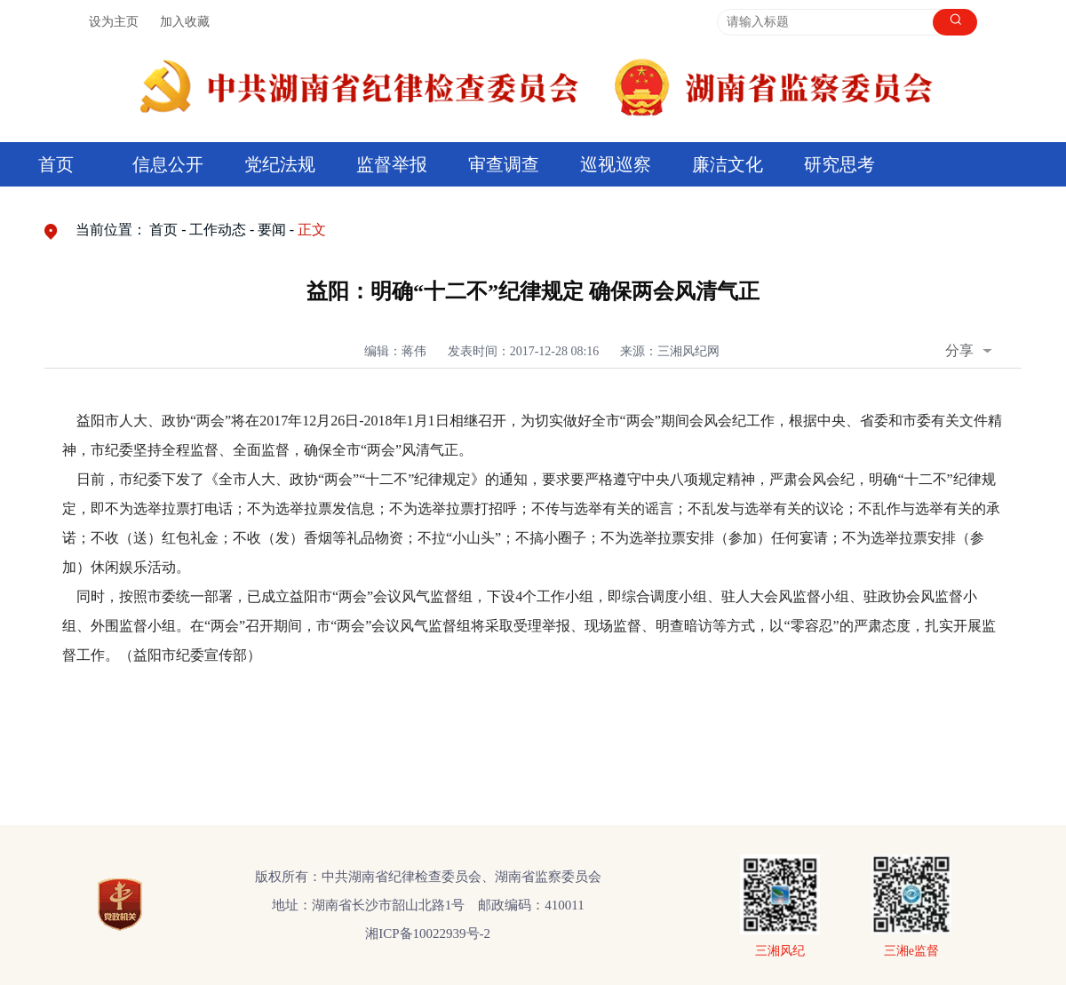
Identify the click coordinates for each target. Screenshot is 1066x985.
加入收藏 (185, 21)
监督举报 (391, 164)
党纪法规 (279, 164)
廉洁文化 (727, 164)
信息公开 (167, 164)
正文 (312, 229)
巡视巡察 (615, 164)
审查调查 (503, 164)
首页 (56, 164)
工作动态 (217, 229)
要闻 (272, 229)
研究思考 (839, 164)
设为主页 (114, 21)
